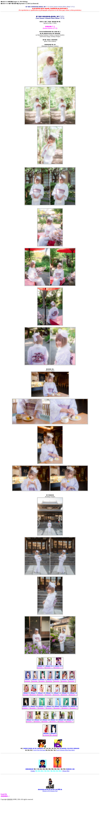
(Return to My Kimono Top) (50, 791)
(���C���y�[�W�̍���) (33, 748)
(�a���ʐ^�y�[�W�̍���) (70, 748)
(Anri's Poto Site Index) (39, 750)
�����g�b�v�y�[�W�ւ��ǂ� (50, 789)
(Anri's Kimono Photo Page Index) (65, 750)
